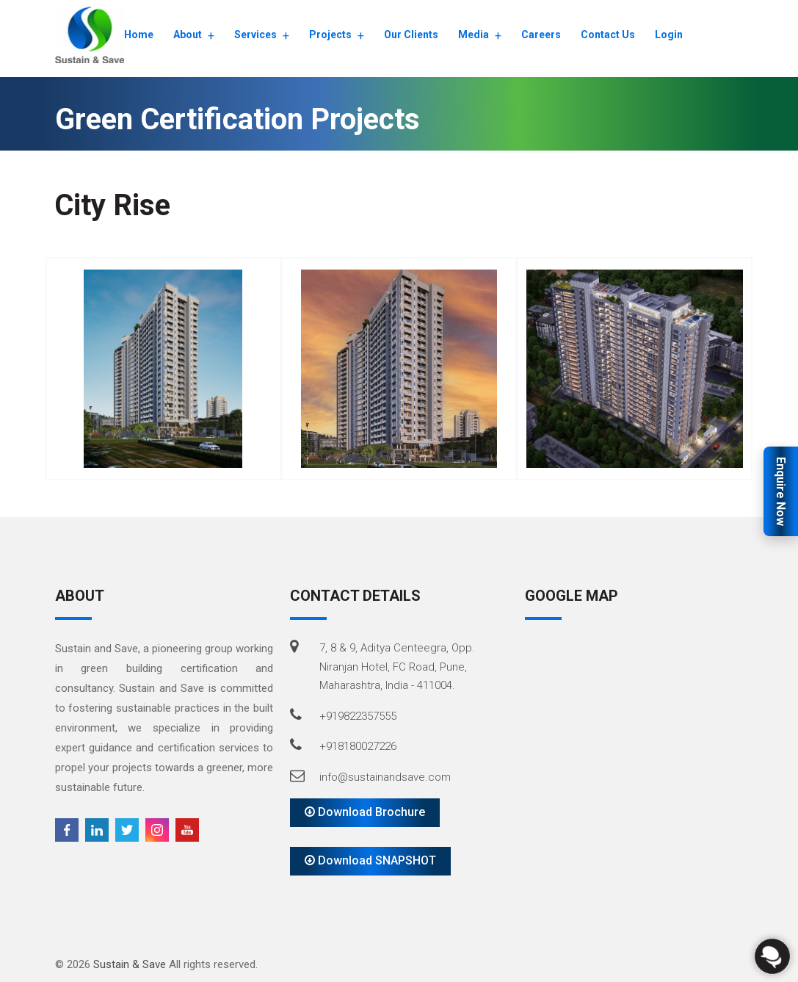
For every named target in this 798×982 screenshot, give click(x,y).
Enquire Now (781, 491)
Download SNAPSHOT (370, 860)
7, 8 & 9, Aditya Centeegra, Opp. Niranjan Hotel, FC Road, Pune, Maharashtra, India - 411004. (397, 666)
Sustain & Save (129, 964)
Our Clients (411, 34)
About (187, 34)
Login (669, 34)
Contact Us (608, 34)
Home (138, 34)
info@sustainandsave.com (385, 777)
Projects (330, 34)
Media (473, 34)
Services (255, 34)
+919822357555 (357, 716)
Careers (541, 34)
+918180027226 (357, 746)
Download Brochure (365, 812)
